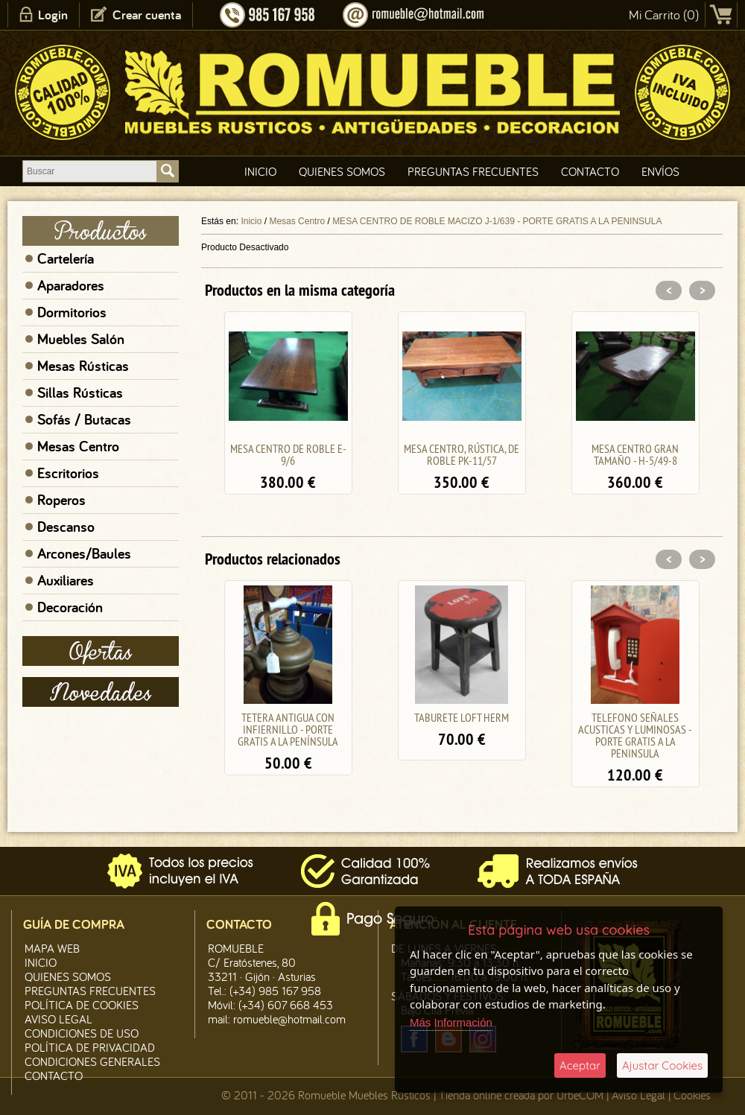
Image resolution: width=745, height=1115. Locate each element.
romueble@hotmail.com (289, 1018)
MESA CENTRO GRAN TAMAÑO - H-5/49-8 (635, 454)
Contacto (590, 171)
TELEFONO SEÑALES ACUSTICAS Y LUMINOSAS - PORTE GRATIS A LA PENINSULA (635, 735)
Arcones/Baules (84, 553)
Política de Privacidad (90, 1047)
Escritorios (68, 473)
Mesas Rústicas (83, 365)
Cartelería (65, 258)
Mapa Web (52, 948)
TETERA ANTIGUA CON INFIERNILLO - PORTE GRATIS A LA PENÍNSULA (288, 729)
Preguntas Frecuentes (473, 171)
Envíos (660, 171)
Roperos (61, 499)
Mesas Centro (78, 446)
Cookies (692, 1094)
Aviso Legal (638, 1094)
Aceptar (579, 1065)
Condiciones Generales (92, 1061)
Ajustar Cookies (662, 1065)
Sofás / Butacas (84, 419)
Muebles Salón (80, 339)
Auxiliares (65, 580)
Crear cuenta (146, 14)
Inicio (260, 171)
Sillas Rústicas (80, 392)
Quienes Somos (342, 171)
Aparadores (70, 285)
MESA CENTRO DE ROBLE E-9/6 (288, 454)
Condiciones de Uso (82, 1033)
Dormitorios (72, 312)
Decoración (70, 607)
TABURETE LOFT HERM (461, 717)
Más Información (451, 1022)
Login (53, 14)
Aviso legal (58, 1018)
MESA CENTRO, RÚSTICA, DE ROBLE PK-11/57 (461, 454)
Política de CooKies (82, 1004)
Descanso (66, 526)
